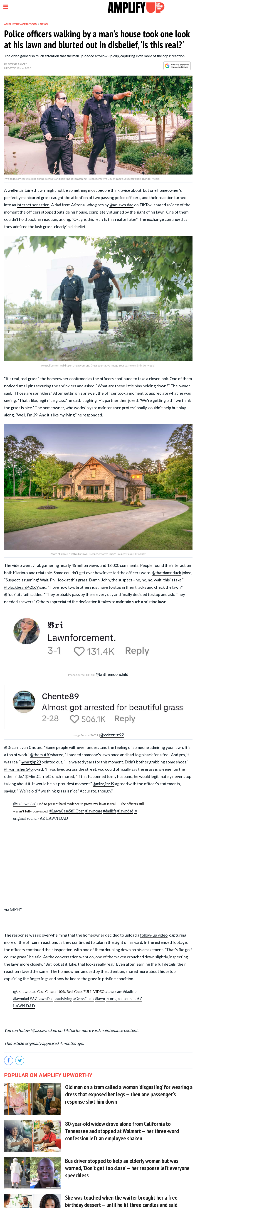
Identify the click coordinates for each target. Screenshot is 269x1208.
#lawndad (125, 811)
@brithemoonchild (112, 674)
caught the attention (69, 197)
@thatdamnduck (166, 572)
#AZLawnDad (41, 998)
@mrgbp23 (31, 761)
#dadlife (109, 811)
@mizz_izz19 (103, 783)
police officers (127, 197)
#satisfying (63, 998)
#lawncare (93, 811)
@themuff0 (40, 754)
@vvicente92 (112, 734)
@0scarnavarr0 (17, 747)
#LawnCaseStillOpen (66, 811)
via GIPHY (13, 909)
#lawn (100, 998)
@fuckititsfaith (17, 594)
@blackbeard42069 (21, 587)
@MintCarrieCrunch (42, 776)
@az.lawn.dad (121, 204)
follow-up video (154, 934)
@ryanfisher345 (18, 769)
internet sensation (33, 204)
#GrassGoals (83, 998)
